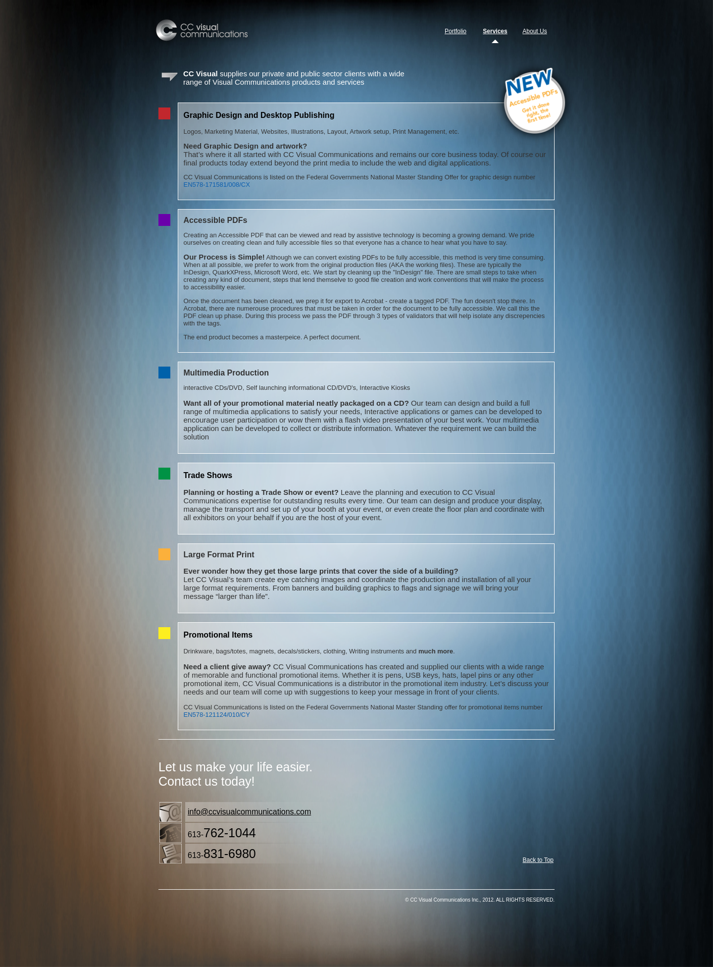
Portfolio (455, 31)
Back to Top (538, 860)
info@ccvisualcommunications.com (249, 811)
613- (222, 833)
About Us (534, 31)
